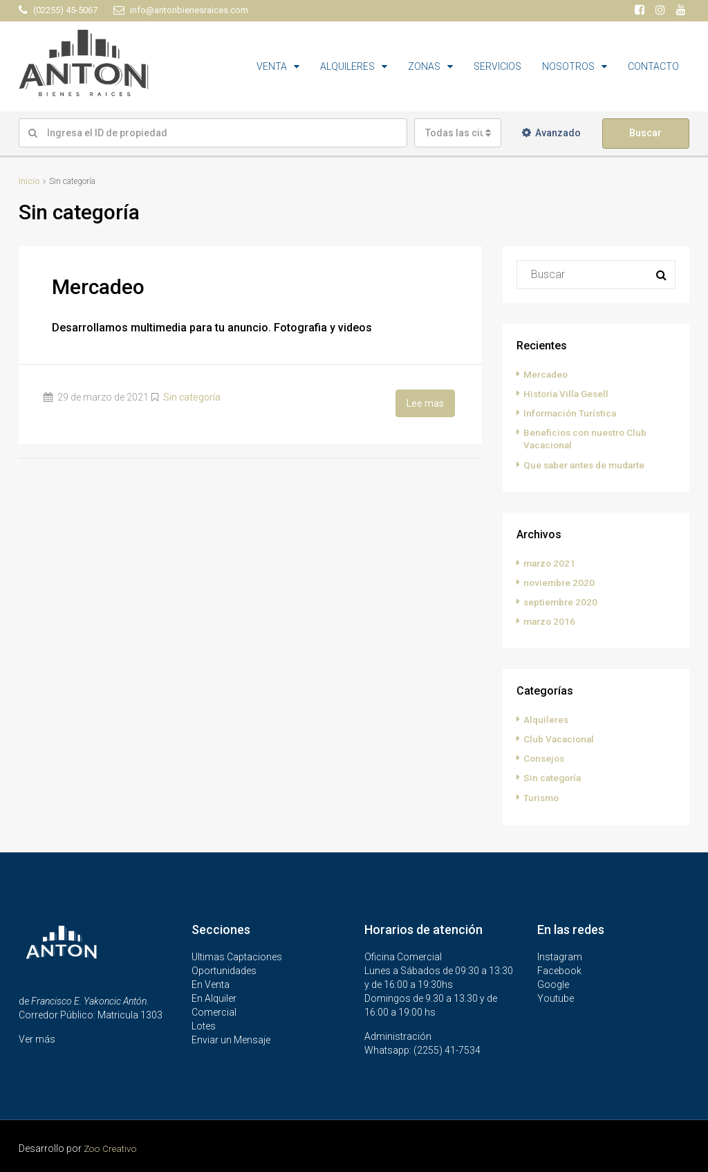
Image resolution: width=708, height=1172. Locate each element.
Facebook (559, 969)
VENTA (272, 66)
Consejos (545, 757)
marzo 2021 (550, 562)
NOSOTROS (568, 66)
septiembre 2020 (561, 601)
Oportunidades (224, 969)
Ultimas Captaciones (237, 955)
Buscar (645, 132)
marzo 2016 (550, 620)
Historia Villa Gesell (568, 393)
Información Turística (572, 413)
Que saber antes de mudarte (587, 464)
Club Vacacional (560, 738)
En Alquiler (214, 996)
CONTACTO (653, 66)
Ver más (37, 1037)
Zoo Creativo (112, 1147)
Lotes (204, 1024)
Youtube (555, 996)
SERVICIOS (497, 66)
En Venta (211, 983)
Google (553, 983)
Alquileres (546, 718)
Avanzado (551, 132)
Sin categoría (192, 397)
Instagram (559, 955)
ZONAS (424, 66)
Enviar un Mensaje (231, 1038)
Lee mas (425, 402)
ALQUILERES (347, 66)
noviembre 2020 (560, 581)
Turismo (542, 796)
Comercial (214, 1010)
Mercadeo (98, 287)
